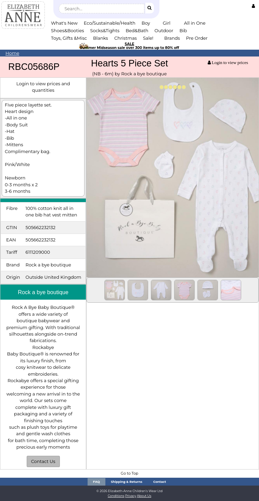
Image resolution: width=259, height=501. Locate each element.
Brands (172, 38)
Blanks (100, 38)
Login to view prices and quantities (43, 87)
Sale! (148, 38)
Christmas (125, 38)
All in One (195, 23)
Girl (166, 23)
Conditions (116, 496)
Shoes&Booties (67, 30)
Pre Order (197, 38)
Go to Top (129, 473)
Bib (183, 30)
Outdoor (164, 30)
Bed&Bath (137, 30)
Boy (146, 23)
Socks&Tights (105, 30)
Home (12, 53)
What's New (64, 23)
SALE (129, 44)
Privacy (130, 496)
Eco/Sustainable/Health (109, 23)
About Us (144, 496)
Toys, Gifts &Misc (69, 38)
